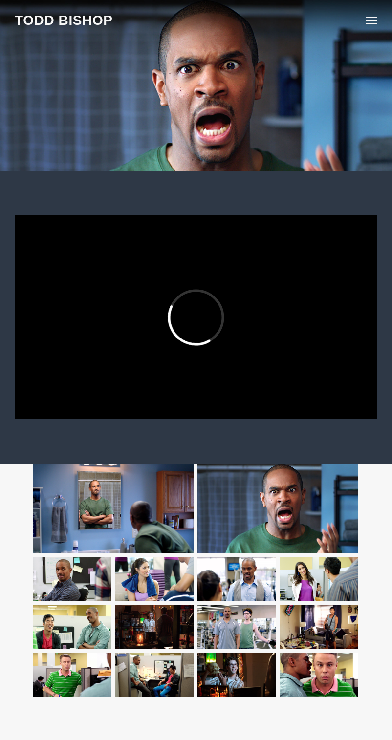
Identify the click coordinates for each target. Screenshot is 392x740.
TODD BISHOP (64, 20)
